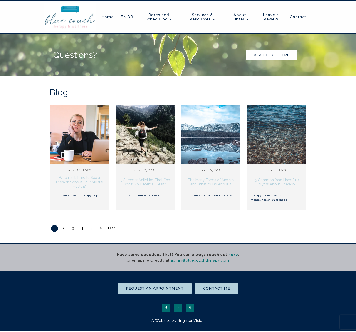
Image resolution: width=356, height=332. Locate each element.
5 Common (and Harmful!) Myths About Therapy (277, 182)
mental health (71, 195)
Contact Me (217, 289)
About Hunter (238, 17)
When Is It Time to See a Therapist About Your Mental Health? (79, 182)
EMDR (127, 17)
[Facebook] (166, 308)
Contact (298, 17)
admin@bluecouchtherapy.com (200, 260)
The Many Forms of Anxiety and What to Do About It (211, 182)
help (95, 195)
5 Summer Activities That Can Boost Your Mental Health (145, 182)
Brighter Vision (191, 321)
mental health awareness (269, 200)
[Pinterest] (190, 308)
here (233, 255)
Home (107, 17)
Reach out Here (272, 55)
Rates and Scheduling (157, 17)
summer (135, 195)
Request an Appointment (154, 289)
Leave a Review (271, 17)
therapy (86, 195)
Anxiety (195, 195)
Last (112, 228)
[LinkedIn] (178, 308)
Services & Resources (201, 17)
